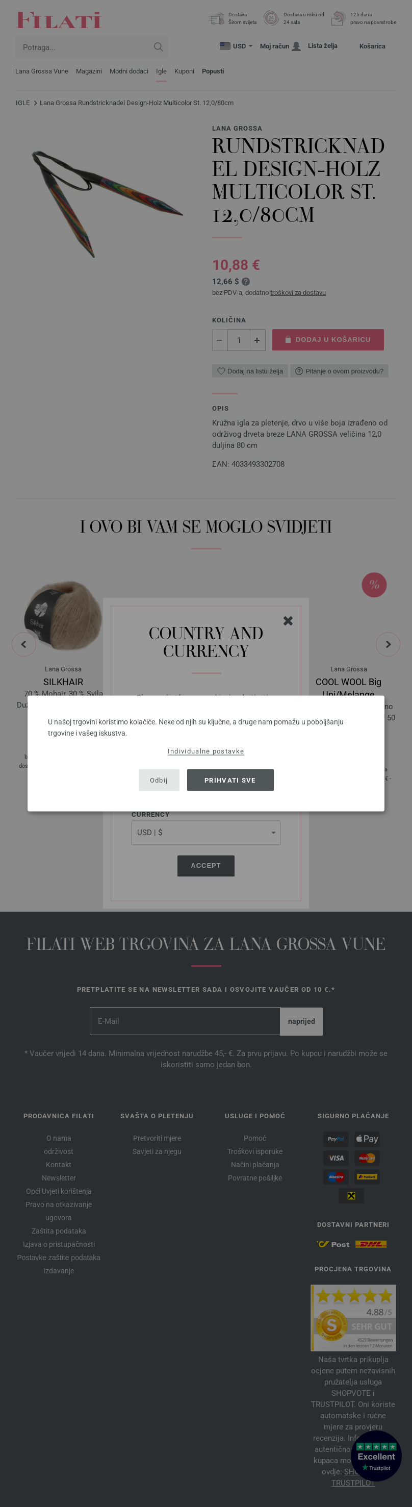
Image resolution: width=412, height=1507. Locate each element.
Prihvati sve (230, 780)
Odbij (159, 780)
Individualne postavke (206, 751)
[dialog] (206, 754)
